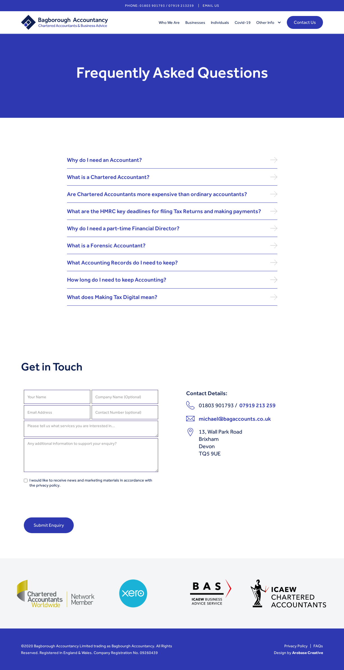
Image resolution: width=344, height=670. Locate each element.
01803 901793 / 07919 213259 (167, 6)
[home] (87, 22)
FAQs (318, 646)
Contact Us (305, 22)
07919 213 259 (257, 405)
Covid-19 (243, 22)
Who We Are (169, 22)
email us (211, 6)
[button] (267, 22)
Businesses (195, 22)
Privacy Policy (296, 646)
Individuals (220, 22)
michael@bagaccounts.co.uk (235, 418)
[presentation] (66, 504)
